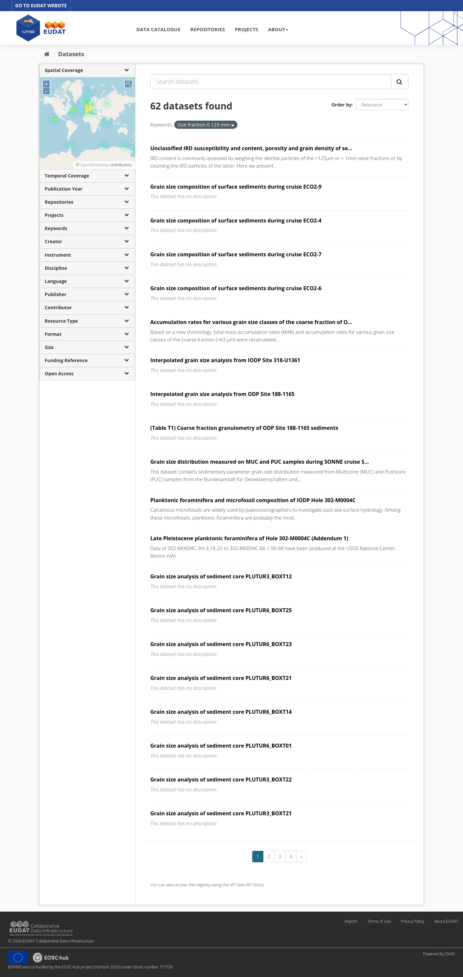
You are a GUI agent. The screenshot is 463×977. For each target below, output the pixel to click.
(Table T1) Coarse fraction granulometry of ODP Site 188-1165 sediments (244, 427)
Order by (341, 105)
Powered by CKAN (439, 954)
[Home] (47, 54)
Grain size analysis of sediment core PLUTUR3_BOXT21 (221, 813)
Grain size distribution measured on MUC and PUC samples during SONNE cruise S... (259, 461)
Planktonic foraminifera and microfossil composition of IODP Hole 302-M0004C (252, 500)
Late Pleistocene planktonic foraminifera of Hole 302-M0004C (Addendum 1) (249, 538)
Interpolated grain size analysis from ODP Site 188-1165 (222, 394)
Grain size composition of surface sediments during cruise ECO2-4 (236, 220)
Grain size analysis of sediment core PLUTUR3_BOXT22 (221, 779)
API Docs (254, 885)
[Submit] (400, 81)
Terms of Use (379, 921)
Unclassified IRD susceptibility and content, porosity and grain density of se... (251, 148)
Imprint (351, 921)
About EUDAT (446, 921)
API (233, 885)
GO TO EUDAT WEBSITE (41, 5)
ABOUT (278, 29)
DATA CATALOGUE (158, 29)
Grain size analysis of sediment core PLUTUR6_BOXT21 (221, 678)
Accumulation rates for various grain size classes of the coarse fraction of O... (251, 322)
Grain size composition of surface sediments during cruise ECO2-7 (236, 254)
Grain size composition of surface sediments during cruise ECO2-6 (236, 288)
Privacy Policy (412, 921)
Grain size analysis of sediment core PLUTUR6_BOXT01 (221, 745)
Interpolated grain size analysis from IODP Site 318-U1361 (225, 360)
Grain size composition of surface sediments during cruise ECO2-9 (236, 186)
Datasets (71, 54)
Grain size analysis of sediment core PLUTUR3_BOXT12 (221, 576)
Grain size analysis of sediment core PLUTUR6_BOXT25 (221, 610)
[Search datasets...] (270, 81)
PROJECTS (246, 29)
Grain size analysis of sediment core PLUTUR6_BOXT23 (221, 644)
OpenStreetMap (94, 165)
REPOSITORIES (207, 29)
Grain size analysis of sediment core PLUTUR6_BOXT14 (221, 711)
